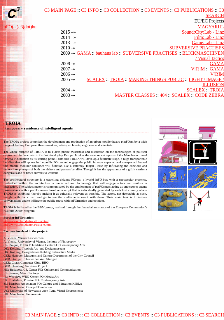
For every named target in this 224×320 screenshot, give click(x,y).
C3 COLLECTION (121, 10)
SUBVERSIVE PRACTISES (196, 47)
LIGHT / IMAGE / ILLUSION (206, 82)
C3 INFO (90, 10)
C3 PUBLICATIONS (194, 10)
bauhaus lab (107, 53)
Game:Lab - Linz (208, 42)
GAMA (84, 53)
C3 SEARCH (215, 13)
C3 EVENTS (156, 10)
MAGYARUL (210, 26)
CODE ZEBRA (209, 95)
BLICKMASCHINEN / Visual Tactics (203, 56)
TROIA (117, 79)
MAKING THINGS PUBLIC (156, 79)
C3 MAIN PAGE (60, 10)
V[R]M (198, 68)
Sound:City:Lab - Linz (203, 32)
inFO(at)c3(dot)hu (19, 26)
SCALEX (96, 79)
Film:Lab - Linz (209, 37)
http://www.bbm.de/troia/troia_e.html (28, 224)
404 (163, 95)
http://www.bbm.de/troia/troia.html (26, 221)
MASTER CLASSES (135, 95)
